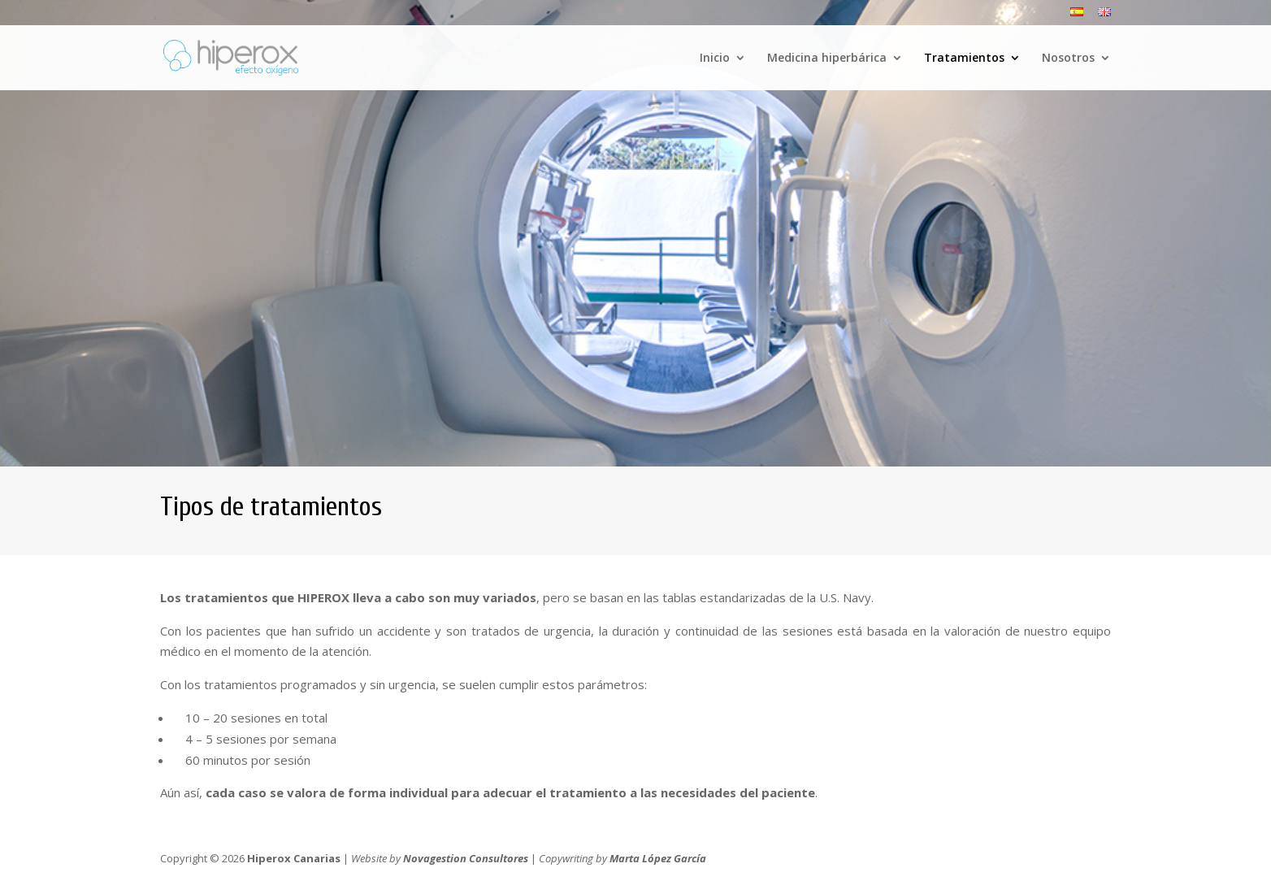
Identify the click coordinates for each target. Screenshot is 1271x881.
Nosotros (1068, 58)
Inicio (715, 58)
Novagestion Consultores (465, 858)
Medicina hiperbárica (827, 58)
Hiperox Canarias (294, 858)
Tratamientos (964, 58)
